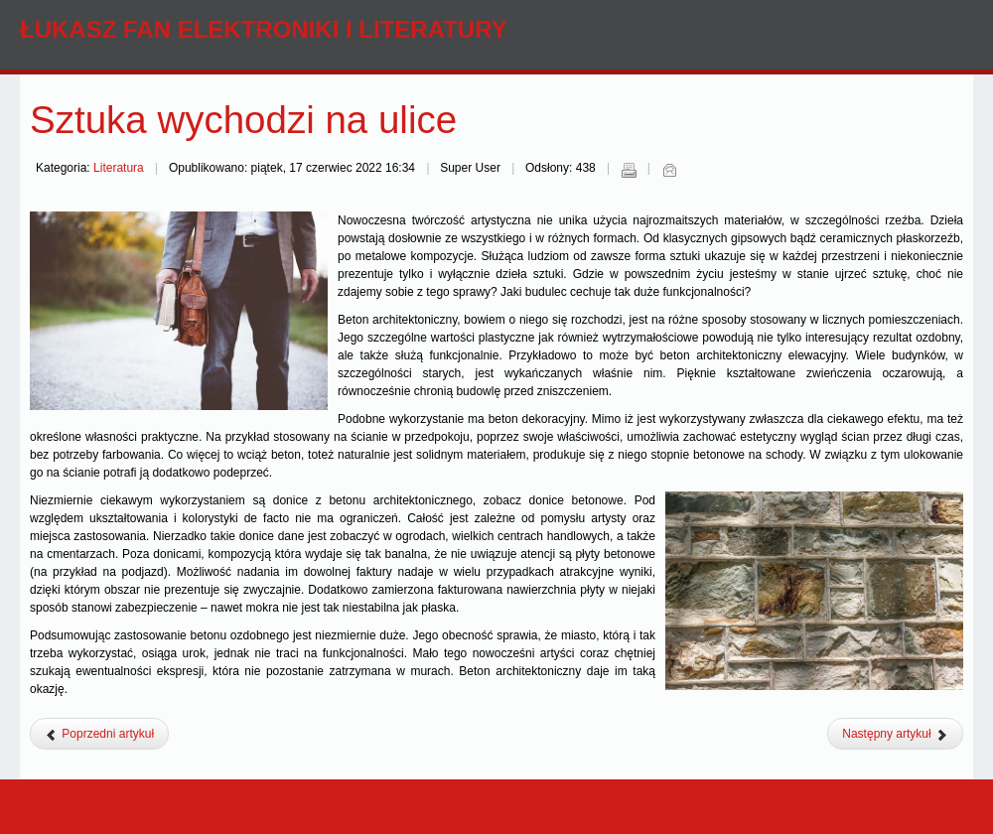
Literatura (118, 168)
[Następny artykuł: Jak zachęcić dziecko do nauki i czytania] (895, 734)
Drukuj (629, 170)
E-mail (669, 170)
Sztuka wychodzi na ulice (243, 119)
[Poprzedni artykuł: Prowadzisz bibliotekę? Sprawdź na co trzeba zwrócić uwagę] (99, 734)
